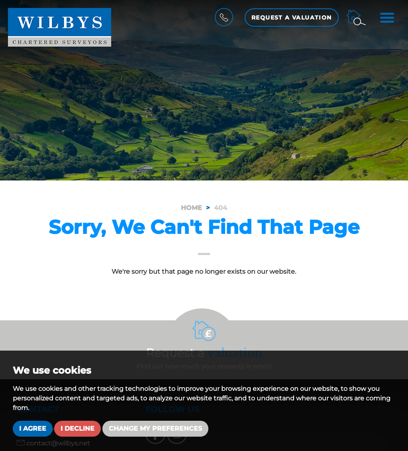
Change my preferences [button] (155, 428)
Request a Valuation (291, 17)
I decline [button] (77, 428)
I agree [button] (32, 428)
